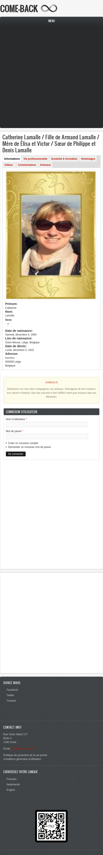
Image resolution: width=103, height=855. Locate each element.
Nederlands (13, 784)
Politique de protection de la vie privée (25, 755)
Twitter (10, 695)
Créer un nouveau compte (23, 443)
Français (11, 779)
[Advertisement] (50, 78)
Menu (51, 21)
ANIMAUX (51, 382)
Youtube (11, 700)
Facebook (12, 689)
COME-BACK (19, 8)
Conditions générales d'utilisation (22, 759)
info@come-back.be (22, 748)
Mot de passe (14, 431)
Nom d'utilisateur (16, 419)
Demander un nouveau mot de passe (29, 447)
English (11, 789)
